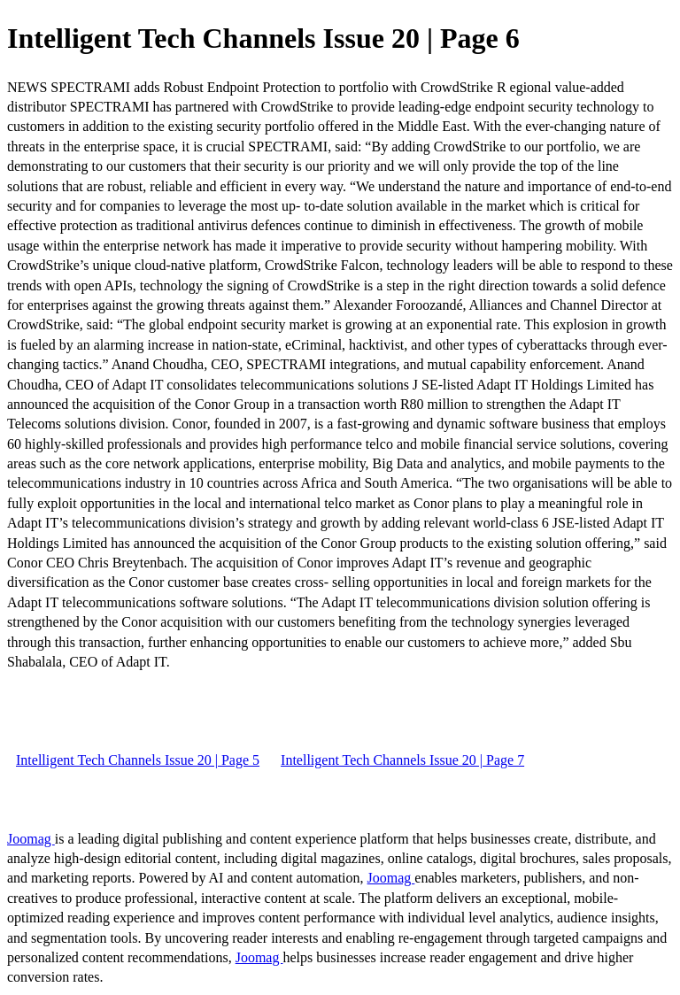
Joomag (31, 838)
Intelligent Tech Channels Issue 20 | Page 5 (137, 759)
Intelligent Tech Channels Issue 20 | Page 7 (402, 759)
